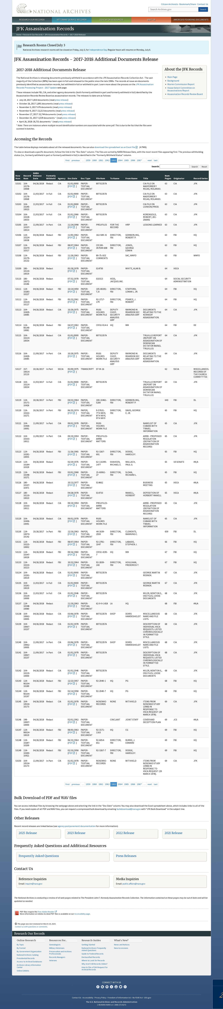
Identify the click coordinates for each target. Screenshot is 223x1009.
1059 (88, 160)
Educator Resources (111, 19)
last (156, 160)
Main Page (172, 77)
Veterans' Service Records (72, 19)
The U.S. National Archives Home (53, 8)
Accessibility (87, 997)
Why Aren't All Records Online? (95, 964)
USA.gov (147, 997)
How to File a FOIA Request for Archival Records (95, 968)
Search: (155, 166)
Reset (204, 166)
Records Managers (57, 957)
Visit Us (151, 19)
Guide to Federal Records (93, 953)
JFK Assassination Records (56, 34)
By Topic (20, 944)
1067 (139, 160)
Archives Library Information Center (29, 966)
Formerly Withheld (51, 177)
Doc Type (85, 178)
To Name (114, 178)
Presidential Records (26, 958)
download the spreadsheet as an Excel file (115, 147)
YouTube (116, 986)
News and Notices (122, 944)
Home (18, 34)
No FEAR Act (138, 997)
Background (173, 80)
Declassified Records (91, 957)
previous (76, 160)
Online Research (26, 940)
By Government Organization (29, 951)
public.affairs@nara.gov (133, 883)
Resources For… (58, 940)
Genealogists (55, 944)
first (67, 160)
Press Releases (126, 856)
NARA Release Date (37, 176)
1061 (101, 160)
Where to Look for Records (93, 960)
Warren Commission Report (181, 84)
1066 (133, 160)
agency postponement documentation (77, 826)
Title (145, 178)
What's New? (121, 940)
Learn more (200, 1004)
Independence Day (98, 49)
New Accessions (121, 948)
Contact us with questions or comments (31, 926)
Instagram (107, 986)
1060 (94, 160)
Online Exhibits (23, 970)
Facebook (98, 986)
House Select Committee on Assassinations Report (181, 89)
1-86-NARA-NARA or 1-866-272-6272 (111, 1004)
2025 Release (28, 833)
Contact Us (202, 4)
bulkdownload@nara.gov (129, 809)
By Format (21, 948)
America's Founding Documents (191, 19)
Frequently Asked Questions (39, 856)
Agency (61, 178)
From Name (131, 178)
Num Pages (168, 177)
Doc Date (72, 178)
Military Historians (56, 948)
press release (61, 99)
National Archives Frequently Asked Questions (94, 949)
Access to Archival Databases (29, 961)
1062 (107, 160)
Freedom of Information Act (119, 997)
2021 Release (173, 833)
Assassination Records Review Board (185, 94)
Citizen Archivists (169, 4)
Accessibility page (82, 914)
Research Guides (91, 940)
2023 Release (76, 833)
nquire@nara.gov (34, 883)
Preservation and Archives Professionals (60, 952)
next (149, 160)
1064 (120, 160)
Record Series (201, 178)
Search (203, 9)
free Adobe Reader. (47, 911)
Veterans (53, 960)
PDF (70, 186)
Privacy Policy (100, 997)
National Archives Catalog (28, 955)
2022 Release (125, 833)
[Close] (219, 982)
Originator (179, 178)
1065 (126, 160)
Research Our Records (32, 19)
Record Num (27, 177)
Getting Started (88, 944)
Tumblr (111, 986)
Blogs (120, 986)
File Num (100, 178)
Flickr (125, 986)
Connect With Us (111, 982)
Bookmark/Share (187, 4)
